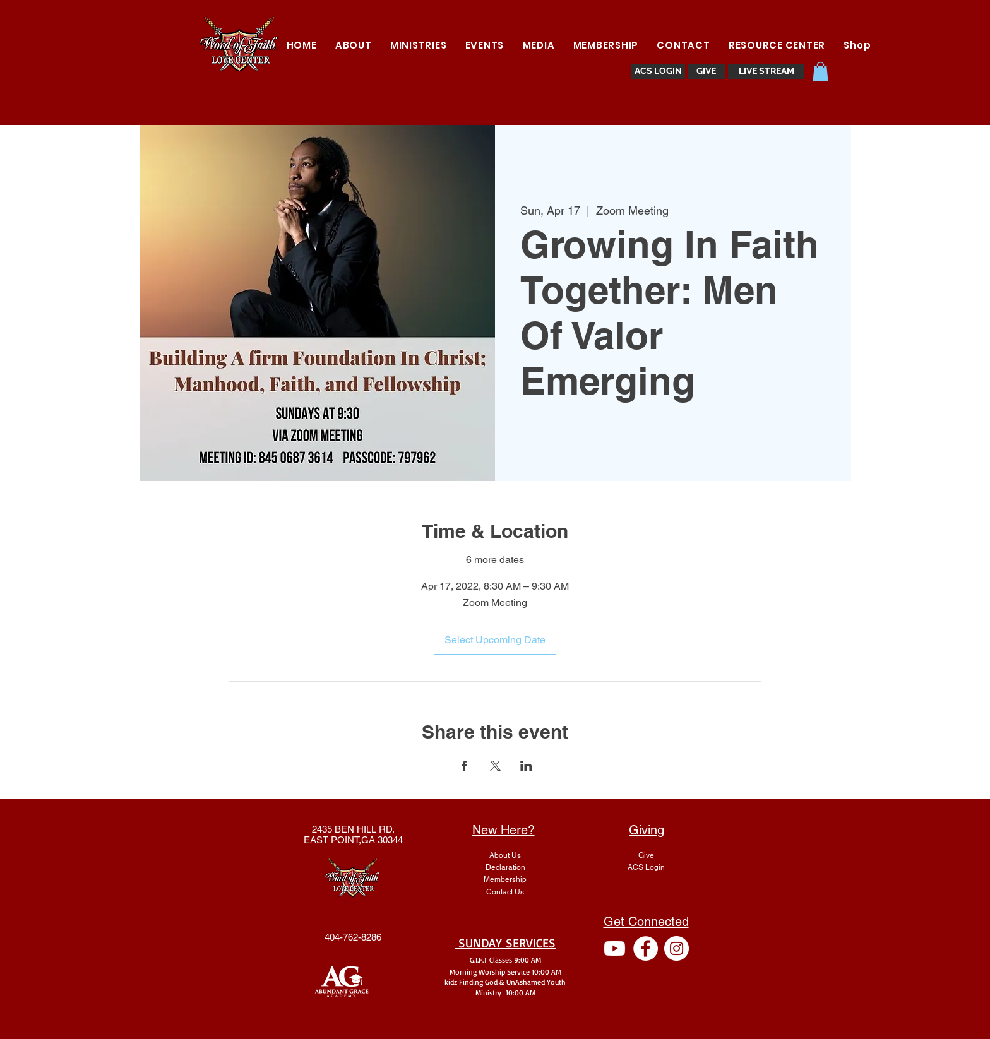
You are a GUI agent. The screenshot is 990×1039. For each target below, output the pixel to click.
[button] (418, 45)
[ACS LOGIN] (658, 71)
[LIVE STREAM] (766, 71)
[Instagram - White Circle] (676, 948)
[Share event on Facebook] (464, 766)
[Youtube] (614, 948)
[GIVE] (706, 71)
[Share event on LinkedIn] (526, 766)
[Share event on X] (495, 766)
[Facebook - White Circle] (645, 948)
